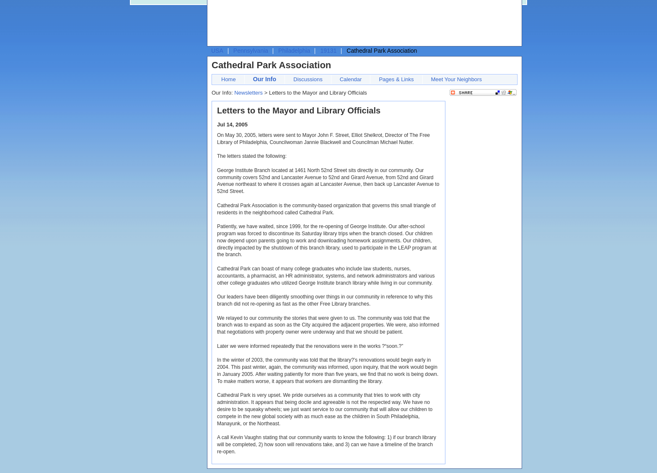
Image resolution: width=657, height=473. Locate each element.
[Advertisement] (362, 23)
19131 (328, 50)
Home (228, 79)
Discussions (307, 79)
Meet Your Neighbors (456, 79)
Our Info (265, 79)
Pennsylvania (250, 50)
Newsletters (248, 93)
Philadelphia (294, 50)
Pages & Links (396, 79)
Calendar (351, 79)
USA (217, 50)
